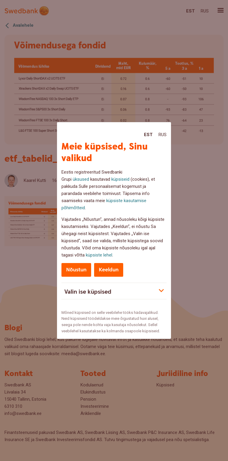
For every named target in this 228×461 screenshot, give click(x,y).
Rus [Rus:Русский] (163, 134)
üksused (81, 179)
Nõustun (76, 269)
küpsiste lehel (99, 255)
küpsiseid (120, 179)
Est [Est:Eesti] (148, 134)
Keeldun (108, 269)
